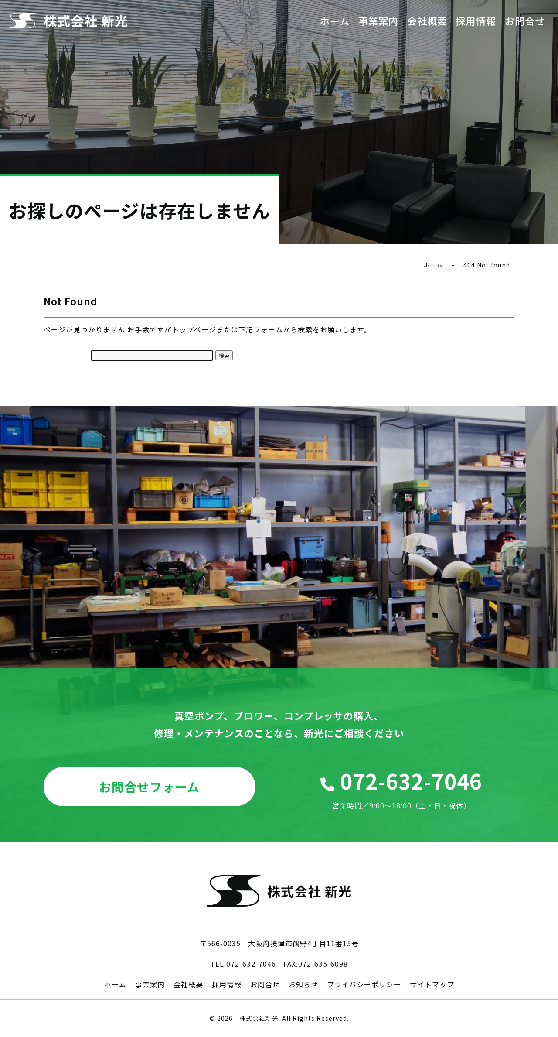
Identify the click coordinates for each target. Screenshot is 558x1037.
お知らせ (303, 984)
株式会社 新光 (86, 20)
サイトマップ (432, 984)
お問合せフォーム (149, 786)
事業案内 (378, 20)
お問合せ (525, 20)
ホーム (335, 20)
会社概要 (427, 20)
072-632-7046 (402, 788)
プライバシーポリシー (364, 984)
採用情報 (476, 20)
